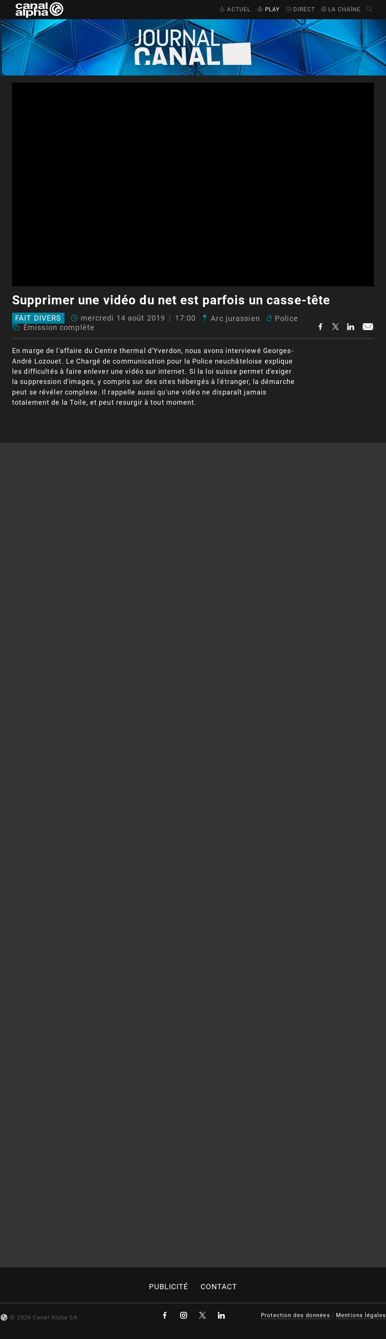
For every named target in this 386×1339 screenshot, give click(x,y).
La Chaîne (340, 9)
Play (268, 9)
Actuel (234, 9)
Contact (219, 1286)
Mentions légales (361, 1315)
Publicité (168, 1286)
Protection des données (295, 1315)
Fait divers (38, 318)
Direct (300, 9)
